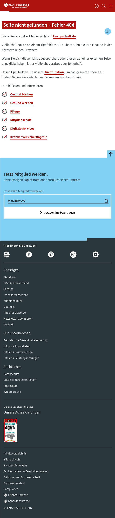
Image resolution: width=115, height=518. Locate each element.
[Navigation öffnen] (111, 6)
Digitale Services (22, 128)
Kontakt (8, 324)
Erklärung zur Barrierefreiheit (22, 477)
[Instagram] (73, 254)
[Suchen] (104, 6)
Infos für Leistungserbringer (21, 358)
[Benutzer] (97, 6)
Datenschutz (11, 374)
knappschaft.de (64, 36)
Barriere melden (14, 483)
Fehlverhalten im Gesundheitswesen (26, 471)
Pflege (15, 111)
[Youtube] (96, 254)
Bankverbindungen (15, 465)
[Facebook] (29, 254)
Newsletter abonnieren (18, 319)
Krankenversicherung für (28, 137)
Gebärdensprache (19, 501)
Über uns (9, 307)
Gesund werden (21, 103)
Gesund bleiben (21, 94)
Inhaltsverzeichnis (15, 453)
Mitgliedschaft (20, 120)
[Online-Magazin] (7, 254)
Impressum (11, 386)
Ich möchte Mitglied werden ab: (23, 191)
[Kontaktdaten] (107, 31)
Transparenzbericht (16, 295)
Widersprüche (12, 392)
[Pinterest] (51, 254)
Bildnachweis (12, 459)
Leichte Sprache (18, 495)
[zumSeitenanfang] (111, 154)
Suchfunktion (54, 72)
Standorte (10, 277)
